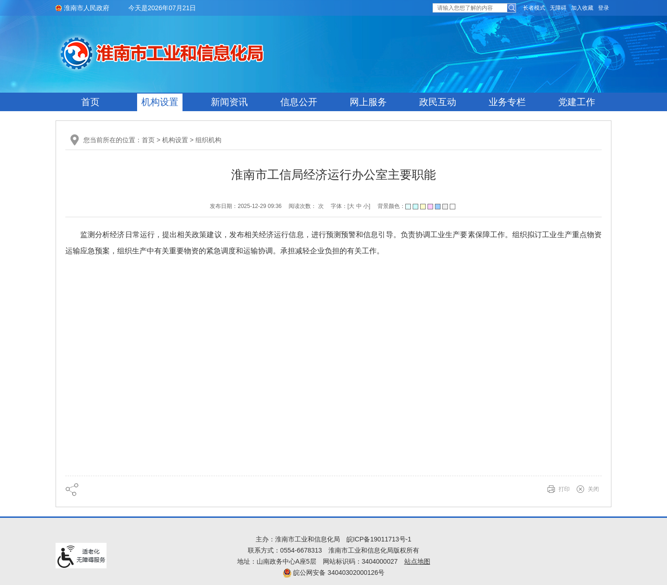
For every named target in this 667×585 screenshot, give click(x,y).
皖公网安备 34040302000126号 (334, 572)
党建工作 (576, 102)
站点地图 (417, 561)
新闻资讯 (229, 102)
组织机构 (208, 140)
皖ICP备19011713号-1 (378, 539)
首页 (90, 102)
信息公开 (298, 102)
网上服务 (368, 102)
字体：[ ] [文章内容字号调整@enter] (350, 206)
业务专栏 (507, 102)
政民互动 (437, 102)
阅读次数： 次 (306, 206)
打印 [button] (564, 489)
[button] (534, 8)
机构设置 (159, 102)
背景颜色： (416, 206)
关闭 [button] (593, 489)
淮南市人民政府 (86, 8)
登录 (603, 8)
